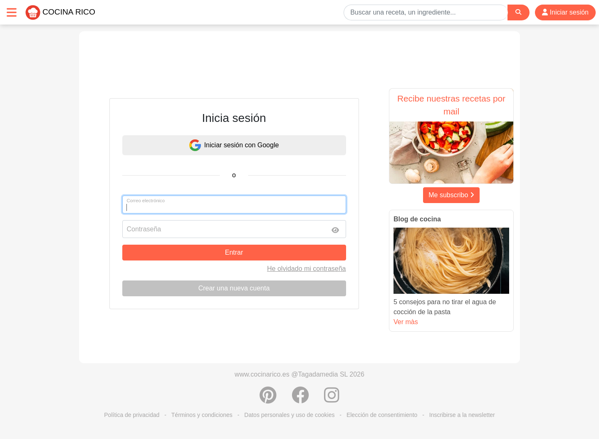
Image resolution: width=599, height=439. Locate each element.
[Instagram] (331, 399)
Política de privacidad (131, 415)
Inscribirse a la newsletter (462, 415)
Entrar (234, 252)
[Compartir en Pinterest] (268, 399)
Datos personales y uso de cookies (289, 415)
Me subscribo (451, 194)
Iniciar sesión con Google (234, 145)
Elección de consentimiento (382, 415)
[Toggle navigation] (11, 12)
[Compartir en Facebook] (300, 399)
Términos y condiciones (202, 415)
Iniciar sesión (565, 12)
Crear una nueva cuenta (234, 288)
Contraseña (144, 229)
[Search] (518, 12)
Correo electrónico (146, 200)
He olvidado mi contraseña (306, 268)
